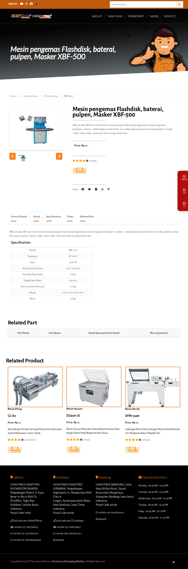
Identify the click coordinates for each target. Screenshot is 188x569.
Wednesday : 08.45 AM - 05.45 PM (155, 498)
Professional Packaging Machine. (69, 561)
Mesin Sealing (51, 96)
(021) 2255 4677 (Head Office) (27, 520)
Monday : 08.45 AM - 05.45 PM (153, 485)
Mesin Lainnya (30, 96)
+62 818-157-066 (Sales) (26, 527)
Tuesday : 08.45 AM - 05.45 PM (153, 492)
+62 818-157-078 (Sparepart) (26, 540)
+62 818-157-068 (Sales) (68, 527)
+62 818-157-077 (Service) (25, 533)
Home (13, 96)
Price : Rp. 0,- (81, 145)
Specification (53, 216)
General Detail (19, 216)
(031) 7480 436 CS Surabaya (70, 520)
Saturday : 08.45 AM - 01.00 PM (153, 517)
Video (70, 216)
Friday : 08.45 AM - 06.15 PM (152, 511)
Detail (36, 216)
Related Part (87, 216)
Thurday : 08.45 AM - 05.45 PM (153, 505)
